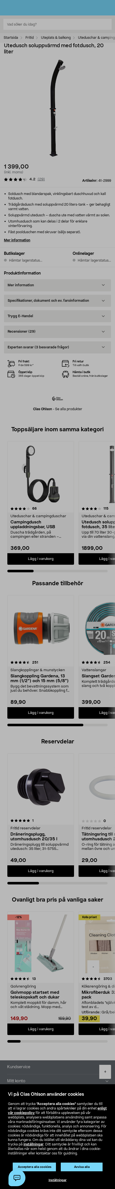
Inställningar (58, 1180)
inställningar (33, 1144)
